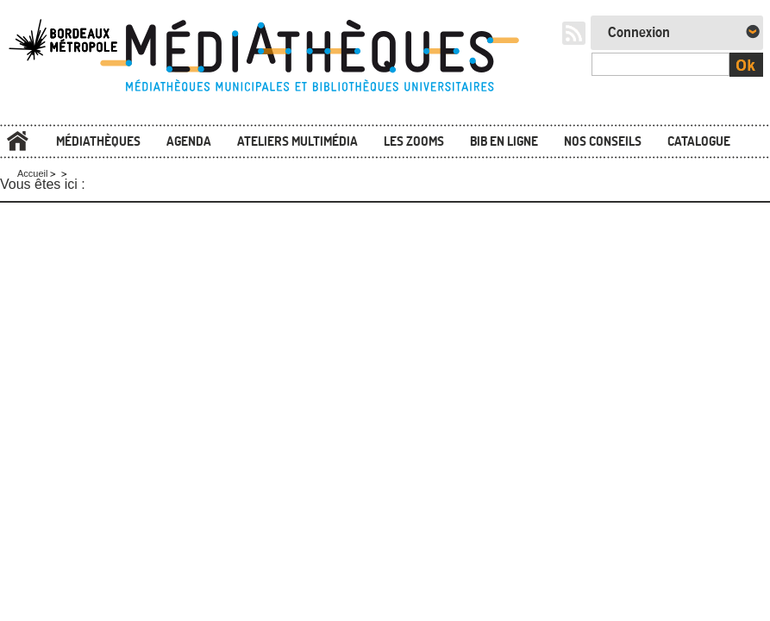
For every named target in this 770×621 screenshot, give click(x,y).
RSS (573, 33)
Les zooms (414, 141)
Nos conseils (603, 141)
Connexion (639, 33)
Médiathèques (98, 141)
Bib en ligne (504, 141)
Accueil (17, 141)
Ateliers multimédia (297, 141)
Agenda (188, 141)
